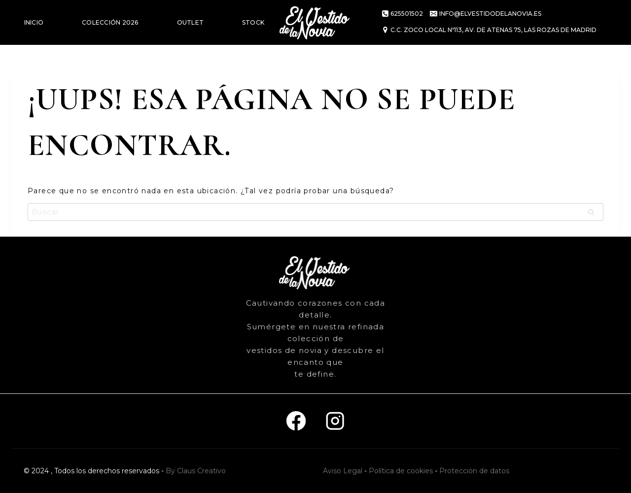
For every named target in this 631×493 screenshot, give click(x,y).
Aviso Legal (342, 470)
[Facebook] (296, 421)
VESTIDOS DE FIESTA (57, 67)
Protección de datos (474, 470)
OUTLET (190, 22)
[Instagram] (335, 421)
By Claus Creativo (196, 470)
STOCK (253, 22)
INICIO (33, 22)
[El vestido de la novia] (315, 22)
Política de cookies (401, 470)
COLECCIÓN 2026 (110, 22)
